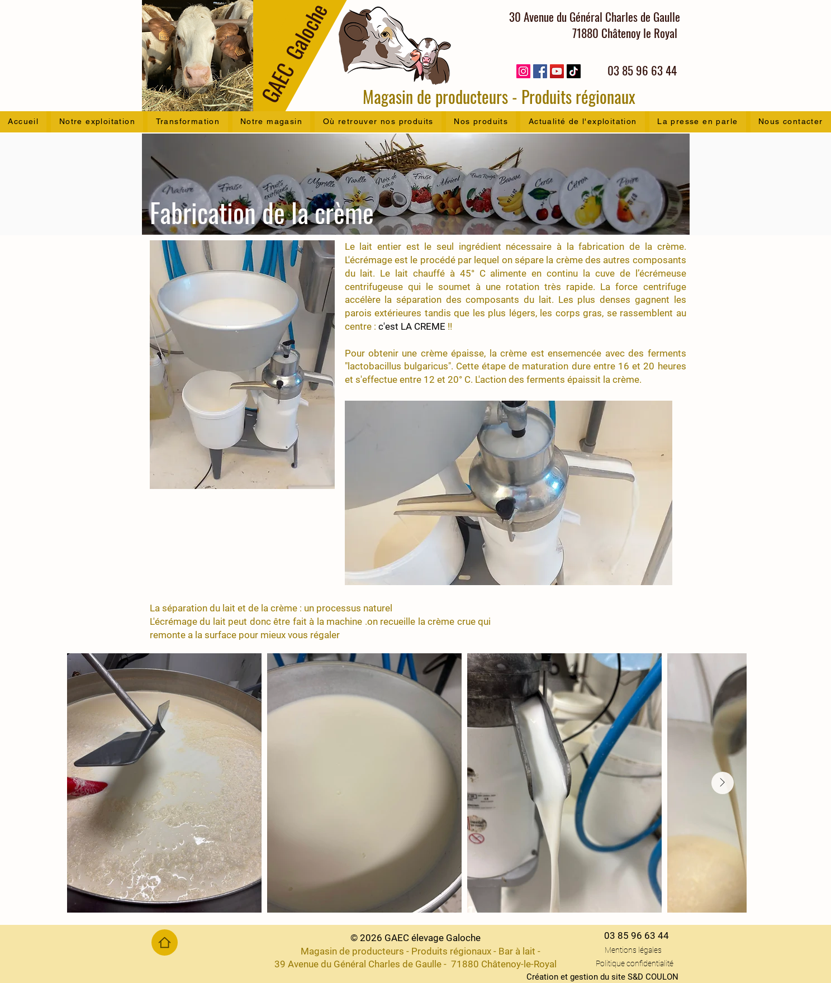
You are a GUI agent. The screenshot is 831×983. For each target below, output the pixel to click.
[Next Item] (722, 783)
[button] (97, 121)
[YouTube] (557, 71)
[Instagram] (523, 71)
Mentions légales (633, 950)
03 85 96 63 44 (636, 935)
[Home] (164, 942)
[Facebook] (540, 71)
